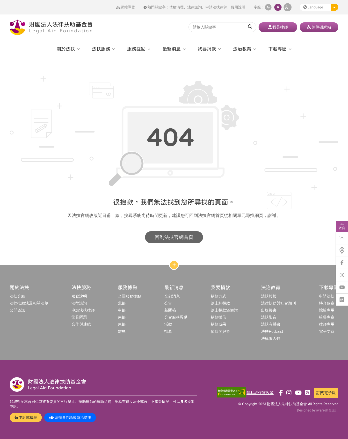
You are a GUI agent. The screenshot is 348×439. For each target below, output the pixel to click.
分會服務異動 (176, 317)
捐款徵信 (218, 317)
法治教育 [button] (242, 49)
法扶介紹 (17, 296)
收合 (342, 226)
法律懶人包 (270, 338)
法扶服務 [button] (101, 49)
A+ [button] (287, 7)
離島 (122, 331)
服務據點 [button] (136, 49)
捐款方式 (218, 296)
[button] (319, 7)
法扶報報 (268, 296)
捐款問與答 (220, 331)
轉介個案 (326, 303)
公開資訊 (17, 310)
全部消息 (172, 296)
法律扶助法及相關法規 (29, 303)
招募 (168, 331)
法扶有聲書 (270, 324)
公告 (168, 303)
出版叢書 (268, 310)
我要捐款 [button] (207, 49)
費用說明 (238, 7)
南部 (122, 317)
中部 (122, 310)
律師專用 (326, 324)
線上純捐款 (220, 303)
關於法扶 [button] (66, 49)
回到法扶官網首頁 (174, 237)
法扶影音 (268, 317)
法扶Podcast (272, 331)
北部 (122, 303)
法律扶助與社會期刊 (278, 303)
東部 (122, 324)
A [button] (278, 7)
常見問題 (79, 317)
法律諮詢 (194, 7)
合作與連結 (81, 324)
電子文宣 (326, 331)
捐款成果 (218, 324)
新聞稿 (170, 310)
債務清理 (176, 7)
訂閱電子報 (326, 392)
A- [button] (268, 7)
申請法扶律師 (216, 7)
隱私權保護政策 (260, 392)
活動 (168, 324)
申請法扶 (326, 296)
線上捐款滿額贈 (224, 310)
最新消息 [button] (171, 49)
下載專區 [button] (277, 49)
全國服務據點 (129, 296)
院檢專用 (326, 310)
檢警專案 (326, 317)
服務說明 (79, 296)
